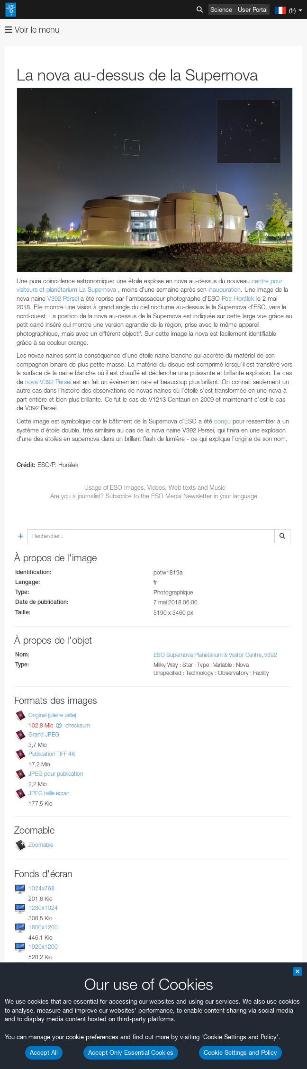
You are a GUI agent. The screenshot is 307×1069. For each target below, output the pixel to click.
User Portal (253, 9)
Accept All (44, 1052)
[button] (59, 725)
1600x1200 (43, 927)
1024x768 (41, 888)
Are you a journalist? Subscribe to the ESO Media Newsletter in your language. (154, 496)
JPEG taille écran (48, 793)
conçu (222, 421)
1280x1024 (43, 907)
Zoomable (40, 844)
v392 (270, 654)
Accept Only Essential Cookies (130, 1052)
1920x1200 (43, 946)
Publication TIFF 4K (51, 753)
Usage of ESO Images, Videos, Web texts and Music (154, 487)
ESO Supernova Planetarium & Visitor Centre (208, 654)
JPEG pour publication (55, 773)
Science (221, 9)
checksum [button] (77, 725)
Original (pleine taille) (52, 715)
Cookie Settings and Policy (240, 1052)
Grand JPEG (43, 734)
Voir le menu (32, 30)
